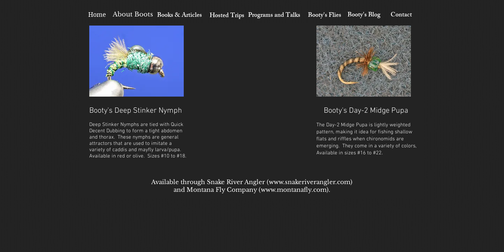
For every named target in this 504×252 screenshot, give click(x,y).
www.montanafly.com (294, 190)
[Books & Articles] (179, 16)
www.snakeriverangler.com (309, 182)
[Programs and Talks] (274, 15)
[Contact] (401, 16)
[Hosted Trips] (227, 16)
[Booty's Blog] (364, 16)
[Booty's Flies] (324, 16)
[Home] (96, 15)
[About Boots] (133, 15)
